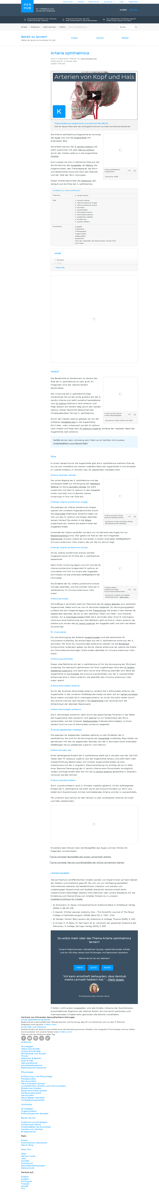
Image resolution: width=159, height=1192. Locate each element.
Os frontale (73, 674)
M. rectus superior (85, 623)
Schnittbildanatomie (31, 1065)
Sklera (88, 520)
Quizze (100, 38)
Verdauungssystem (31, 1093)
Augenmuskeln (92, 637)
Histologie (26, 1104)
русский (24, 1186)
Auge (57, 138)
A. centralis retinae (76, 487)
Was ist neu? (68, 2)
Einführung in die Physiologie (36, 1076)
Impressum (27, 1163)
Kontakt (25, 1161)
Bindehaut (124, 644)
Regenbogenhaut (60, 536)
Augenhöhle (80, 138)
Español (25, 1179)
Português (26, 1181)
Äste (59, 263)
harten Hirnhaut (129, 694)
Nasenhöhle (97, 701)
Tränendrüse (99, 611)
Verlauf (60, 260)
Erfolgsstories (28, 1132)
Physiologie (27, 1072)
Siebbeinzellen (90, 721)
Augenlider (104, 738)
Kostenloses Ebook (31, 1125)
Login (122, 2)
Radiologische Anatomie (33, 1068)
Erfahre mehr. (50, 1024)
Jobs (23, 1159)
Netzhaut (95, 484)
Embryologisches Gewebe (34, 1114)
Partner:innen (28, 1156)
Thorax (24, 1056)
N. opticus (61, 404)
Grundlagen (27, 1047)
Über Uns (26, 1149)
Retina (89, 165)
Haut (81, 611)
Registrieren (133, 2)
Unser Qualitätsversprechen (35, 1020)
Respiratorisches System (34, 1091)
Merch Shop (27, 1145)
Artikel (133, 10)
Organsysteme (28, 1111)
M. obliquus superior (90, 429)
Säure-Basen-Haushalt (32, 1098)
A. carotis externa (102, 772)
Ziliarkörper (57, 539)
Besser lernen (94, 2)
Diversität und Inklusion (33, 1027)
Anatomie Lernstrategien (34, 1122)
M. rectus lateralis (110, 604)
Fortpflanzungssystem (33, 1100)
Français (25, 1184)
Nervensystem (28, 1081)
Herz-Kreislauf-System (33, 1084)
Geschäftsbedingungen (33, 1166)
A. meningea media (73, 617)
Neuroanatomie (29, 1063)
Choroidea (60, 514)
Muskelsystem (28, 1079)
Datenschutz (27, 1168)
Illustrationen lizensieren (34, 1143)
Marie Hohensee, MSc (89, 59)
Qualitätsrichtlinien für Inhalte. (67, 899)
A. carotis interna (84, 147)
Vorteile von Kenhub (32, 1129)
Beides (125, 38)
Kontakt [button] (81, 2)
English (25, 1177)
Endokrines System (31, 1088)
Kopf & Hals (27, 1061)
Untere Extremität (31, 1051)
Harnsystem (27, 1095)
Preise (24, 1140)
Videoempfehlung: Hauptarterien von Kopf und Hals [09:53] (81, 123)
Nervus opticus (86, 150)
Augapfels (76, 165)
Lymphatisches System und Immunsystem (43, 1086)
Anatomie (35, 27)
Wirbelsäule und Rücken (33, 1054)
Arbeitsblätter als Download (36, 1127)
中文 (23, 1189)
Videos (74, 38)
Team (24, 1154)
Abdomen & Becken (31, 1058)
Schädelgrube (68, 422)
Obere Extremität (30, 1049)
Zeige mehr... (124, 597)
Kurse (123, 10)
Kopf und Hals (49, 27)
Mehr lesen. (116, 979)
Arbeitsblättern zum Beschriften (70, 443)
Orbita (62, 27)
